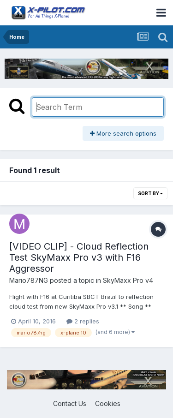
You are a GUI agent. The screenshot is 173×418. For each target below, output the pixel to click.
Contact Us (69, 403)
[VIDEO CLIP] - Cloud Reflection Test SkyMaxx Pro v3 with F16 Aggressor (79, 257)
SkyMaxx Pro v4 (128, 280)
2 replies (82, 321)
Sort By (150, 193)
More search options (123, 133)
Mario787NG (28, 280)
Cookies (107, 403)
